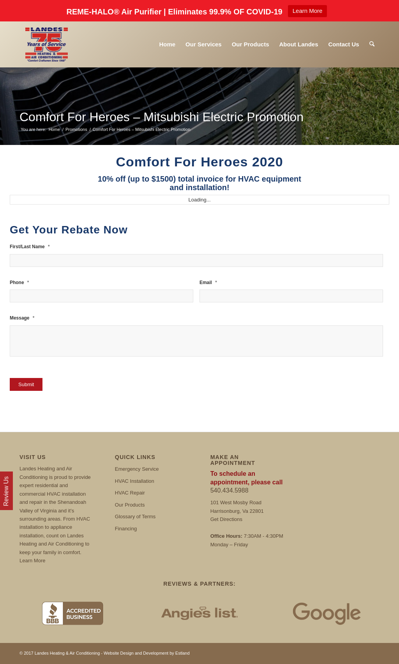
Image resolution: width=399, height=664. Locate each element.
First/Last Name (30, 246)
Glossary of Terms (135, 516)
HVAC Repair (130, 493)
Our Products (130, 505)
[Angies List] (199, 613)
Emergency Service (137, 469)
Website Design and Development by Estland (147, 653)
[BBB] (72, 613)
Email (208, 282)
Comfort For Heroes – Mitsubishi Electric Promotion (161, 117)
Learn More (308, 10)
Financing (126, 529)
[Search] (372, 44)
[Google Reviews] (327, 613)
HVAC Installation (134, 481)
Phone (19, 282)
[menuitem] (167, 44)
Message (22, 318)
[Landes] (46, 44)
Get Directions (226, 519)
